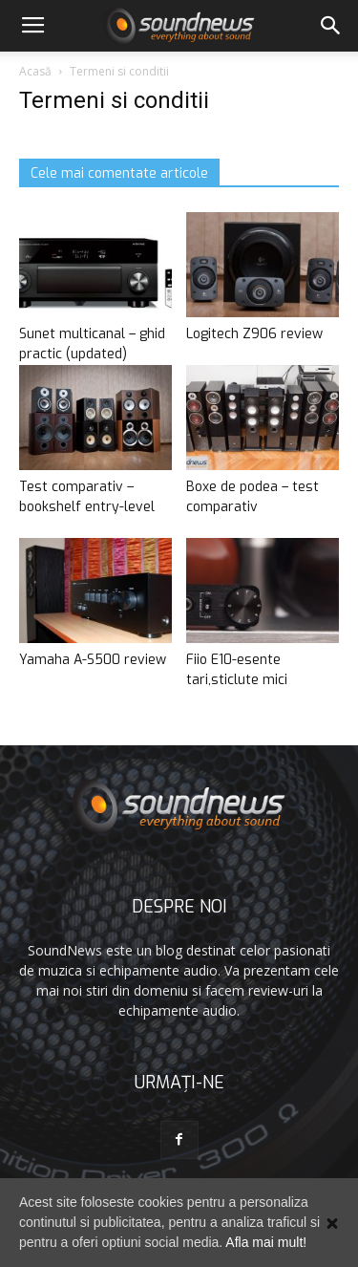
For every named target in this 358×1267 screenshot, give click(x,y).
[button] (331, 26)
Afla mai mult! (265, 1242)
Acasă (35, 71)
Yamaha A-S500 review (92, 660)
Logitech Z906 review (254, 334)
